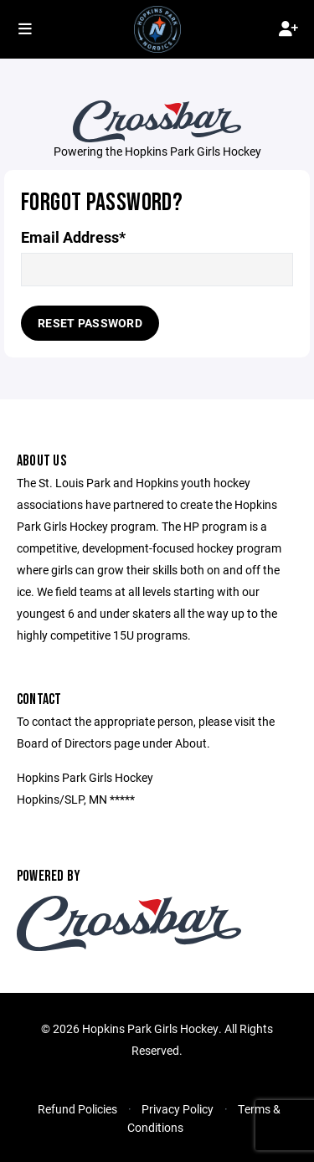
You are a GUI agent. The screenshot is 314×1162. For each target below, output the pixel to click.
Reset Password (90, 323)
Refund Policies (77, 1109)
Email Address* (73, 237)
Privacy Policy (178, 1109)
